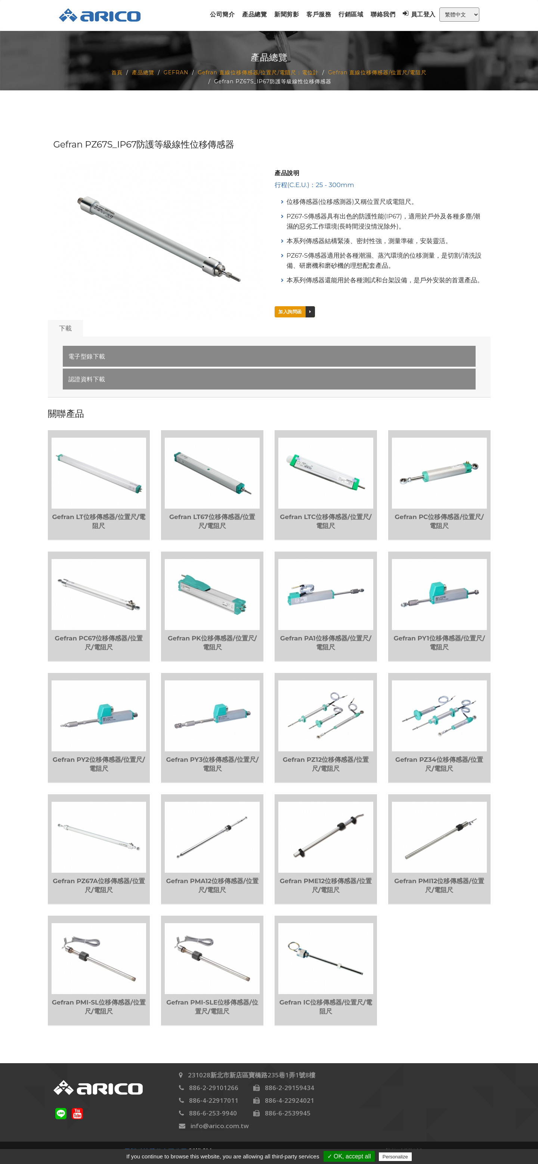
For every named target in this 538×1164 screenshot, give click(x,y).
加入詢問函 (296, 311)
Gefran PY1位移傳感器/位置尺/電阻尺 (439, 642)
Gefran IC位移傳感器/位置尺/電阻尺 (325, 1007)
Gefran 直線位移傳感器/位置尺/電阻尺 (377, 72)
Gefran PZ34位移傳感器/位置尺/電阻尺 (439, 764)
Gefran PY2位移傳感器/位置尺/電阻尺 (99, 764)
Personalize (395, 1157)
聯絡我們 (383, 14)
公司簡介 (222, 14)
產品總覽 (254, 14)
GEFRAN (176, 72)
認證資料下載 (86, 379)
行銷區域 (350, 14)
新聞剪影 (286, 14)
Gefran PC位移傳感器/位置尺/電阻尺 (439, 521)
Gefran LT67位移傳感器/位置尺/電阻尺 (212, 521)
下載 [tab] (65, 328)
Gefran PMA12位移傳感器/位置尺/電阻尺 (212, 885)
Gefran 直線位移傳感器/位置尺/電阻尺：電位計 (258, 72)
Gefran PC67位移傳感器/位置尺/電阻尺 (99, 642)
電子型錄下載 (86, 356)
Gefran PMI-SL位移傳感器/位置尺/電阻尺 (99, 1007)
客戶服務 (318, 14)
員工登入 (419, 14)
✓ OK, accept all (349, 1156)
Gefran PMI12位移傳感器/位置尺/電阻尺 (439, 885)
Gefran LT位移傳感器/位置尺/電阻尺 (98, 521)
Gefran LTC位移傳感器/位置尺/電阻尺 (325, 521)
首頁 (117, 72)
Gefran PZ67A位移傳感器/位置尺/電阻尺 (99, 885)
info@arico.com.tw (220, 1125)
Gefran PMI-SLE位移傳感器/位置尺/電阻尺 (212, 1007)
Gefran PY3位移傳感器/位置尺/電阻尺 (212, 764)
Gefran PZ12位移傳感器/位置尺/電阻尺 (326, 764)
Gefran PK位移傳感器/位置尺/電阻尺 (212, 642)
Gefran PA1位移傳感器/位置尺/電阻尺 (325, 642)
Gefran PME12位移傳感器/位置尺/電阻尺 (326, 885)
